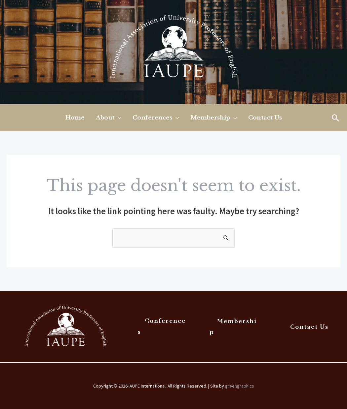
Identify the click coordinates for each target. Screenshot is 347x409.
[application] (117, 117)
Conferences (161, 326)
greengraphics (239, 386)
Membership (233, 326)
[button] (335, 118)
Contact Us (309, 327)
